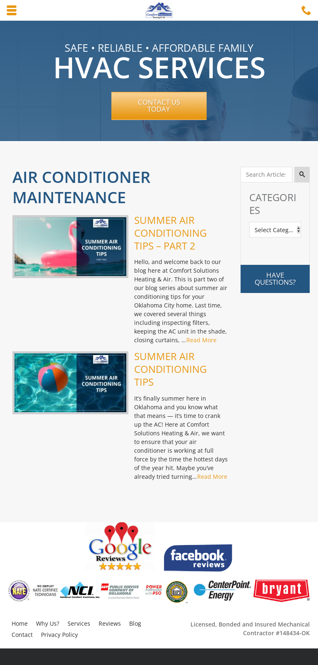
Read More (201, 340)
